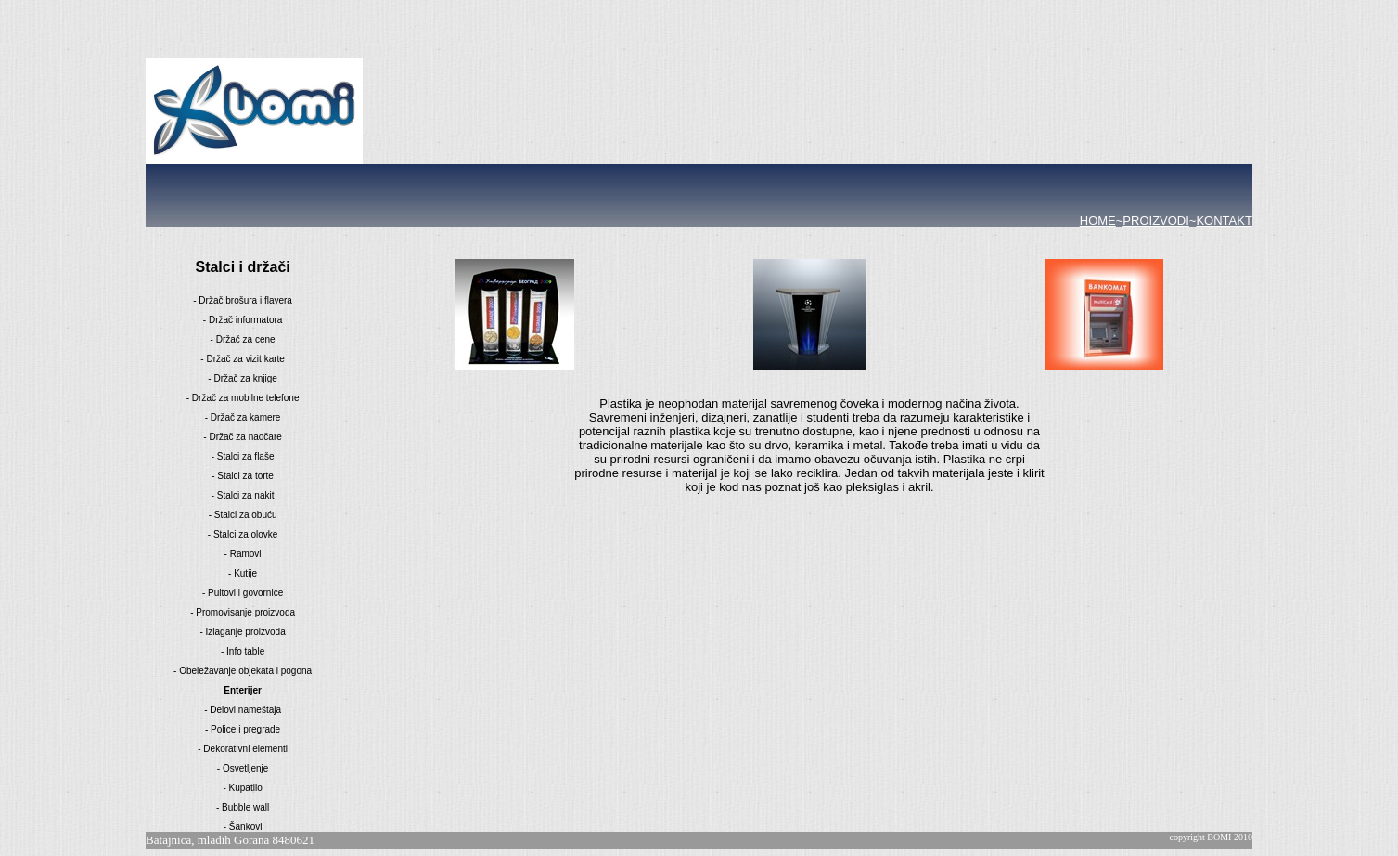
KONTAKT (1223, 220)
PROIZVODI (1155, 220)
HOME (1098, 220)
